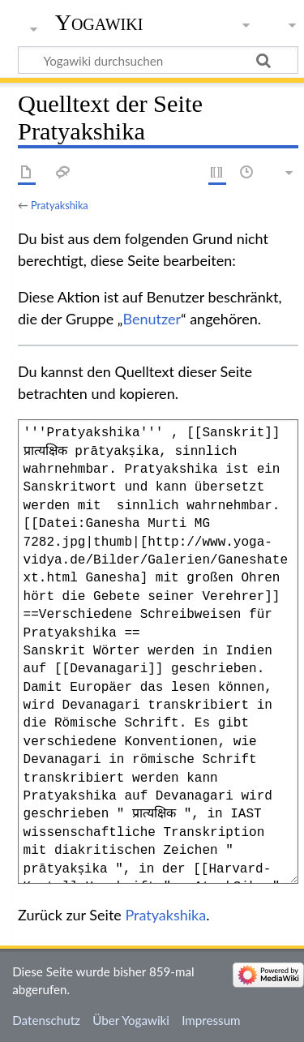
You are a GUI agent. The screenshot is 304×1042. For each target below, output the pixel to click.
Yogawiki (99, 22)
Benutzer (151, 319)
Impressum (211, 1020)
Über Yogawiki (130, 1020)
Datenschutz (46, 1020)
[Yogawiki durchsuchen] (158, 60)
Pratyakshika (59, 205)
